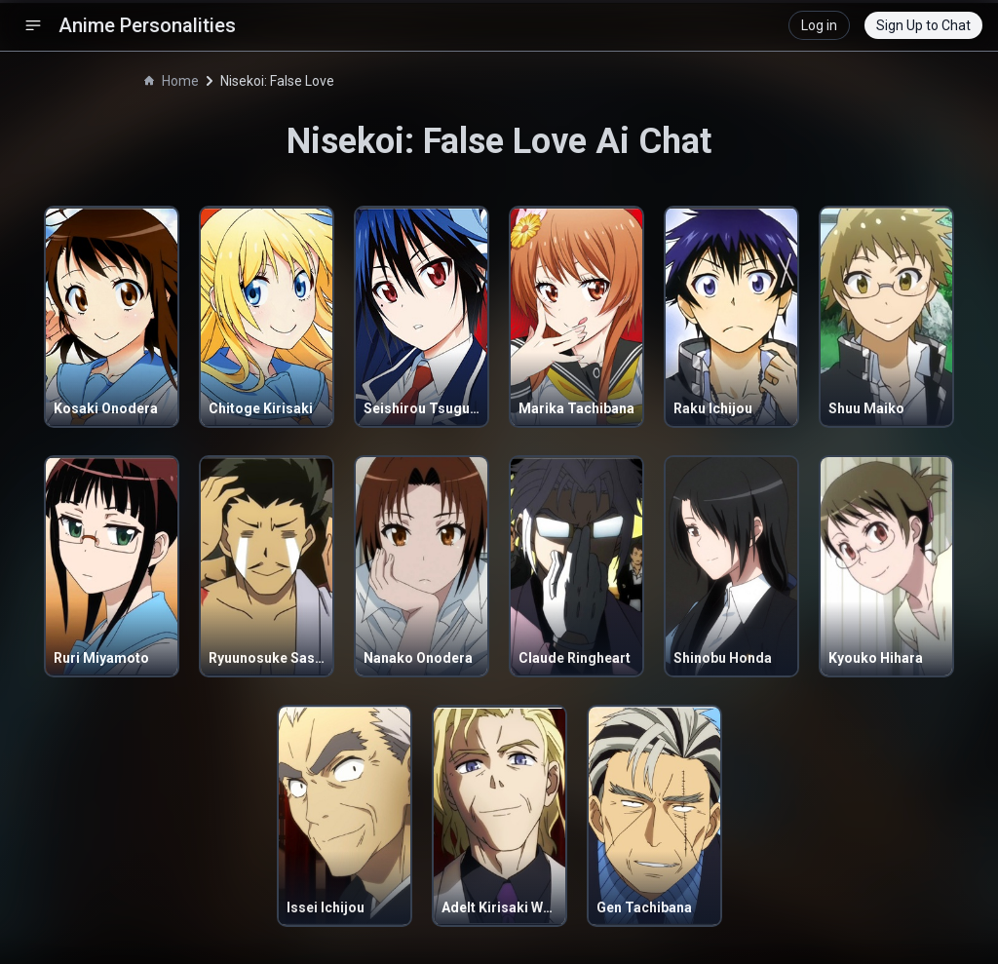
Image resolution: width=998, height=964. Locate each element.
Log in (819, 25)
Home (171, 81)
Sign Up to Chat (923, 25)
